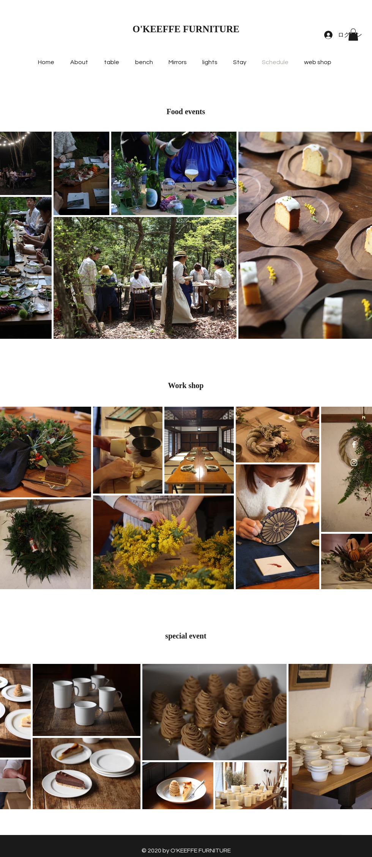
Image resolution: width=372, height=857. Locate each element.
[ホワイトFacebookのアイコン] (354, 444)
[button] (353, 34)
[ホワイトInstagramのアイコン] (354, 462)
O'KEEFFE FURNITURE (185, 29)
